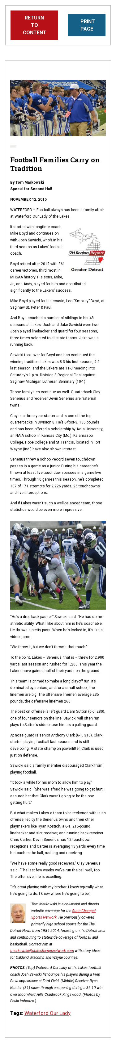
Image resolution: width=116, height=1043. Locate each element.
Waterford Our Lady (47, 1013)
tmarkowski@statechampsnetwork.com (42, 951)
